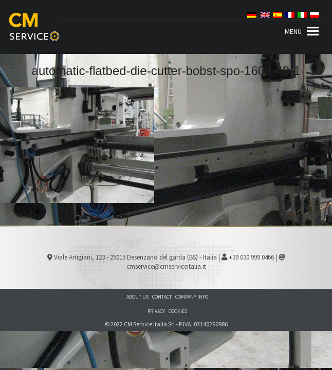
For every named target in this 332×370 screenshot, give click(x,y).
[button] (293, 31)
